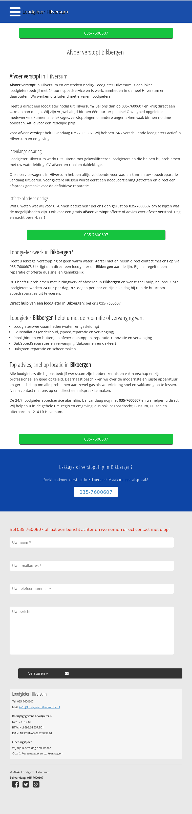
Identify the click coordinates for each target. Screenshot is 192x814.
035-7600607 (96, 33)
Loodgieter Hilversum (45, 12)
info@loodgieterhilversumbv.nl (39, 707)
